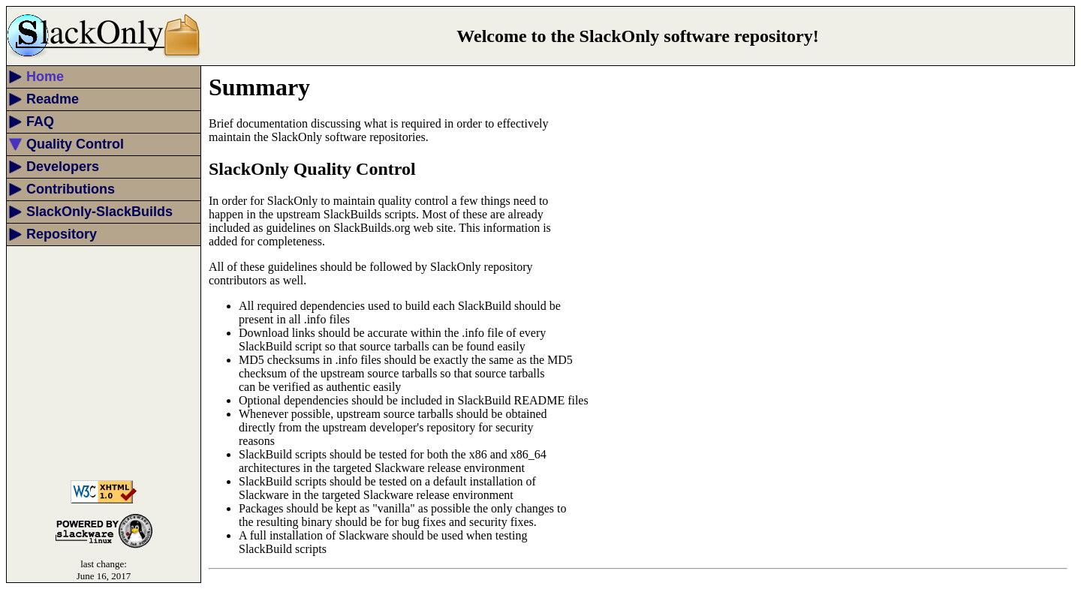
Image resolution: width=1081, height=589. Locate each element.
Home (45, 76)
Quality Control (75, 144)
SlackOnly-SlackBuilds (99, 211)
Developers (62, 166)
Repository (61, 234)
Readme (52, 99)
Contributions (70, 189)
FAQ (40, 121)
